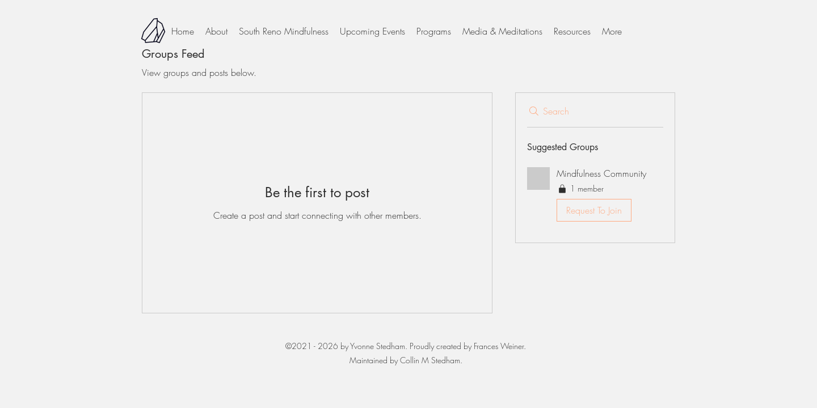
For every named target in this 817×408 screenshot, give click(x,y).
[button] (595, 197)
